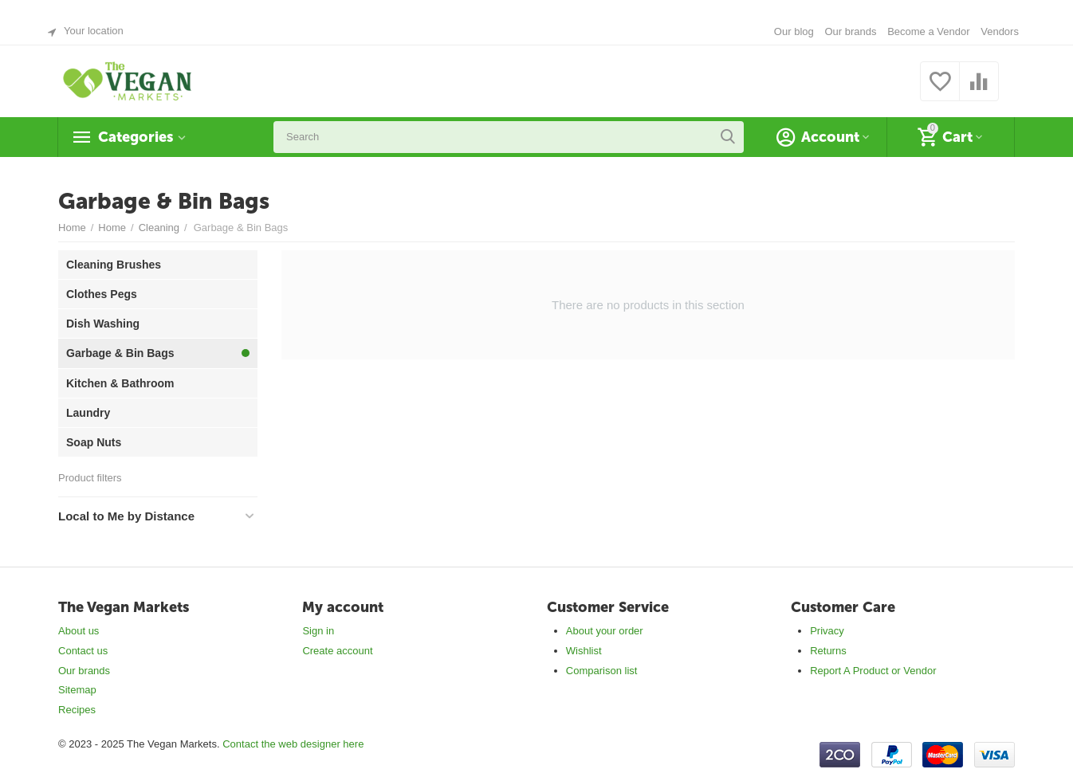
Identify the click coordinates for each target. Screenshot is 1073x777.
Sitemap (77, 690)
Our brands (850, 31)
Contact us (83, 651)
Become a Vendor (928, 31)
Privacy (827, 631)
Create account (337, 651)
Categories (135, 137)
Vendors (1000, 31)
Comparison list (602, 671)
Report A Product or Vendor (873, 671)
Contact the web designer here (293, 744)
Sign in (318, 631)
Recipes (77, 710)
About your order (604, 631)
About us (78, 631)
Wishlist (584, 651)
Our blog (794, 31)
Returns (828, 651)
